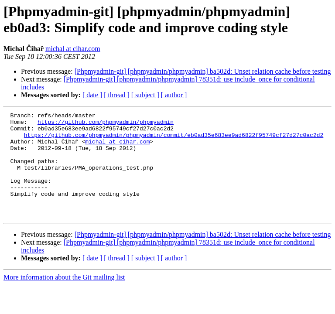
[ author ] (174, 95)
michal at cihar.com (72, 48)
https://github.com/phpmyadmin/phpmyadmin (106, 124)
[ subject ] (145, 95)
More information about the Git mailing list (64, 298)
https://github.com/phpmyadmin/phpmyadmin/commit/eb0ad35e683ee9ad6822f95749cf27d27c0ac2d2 (173, 140)
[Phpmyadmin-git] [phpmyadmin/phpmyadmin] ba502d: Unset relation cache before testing (203, 71)
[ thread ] (117, 95)
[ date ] (92, 95)
